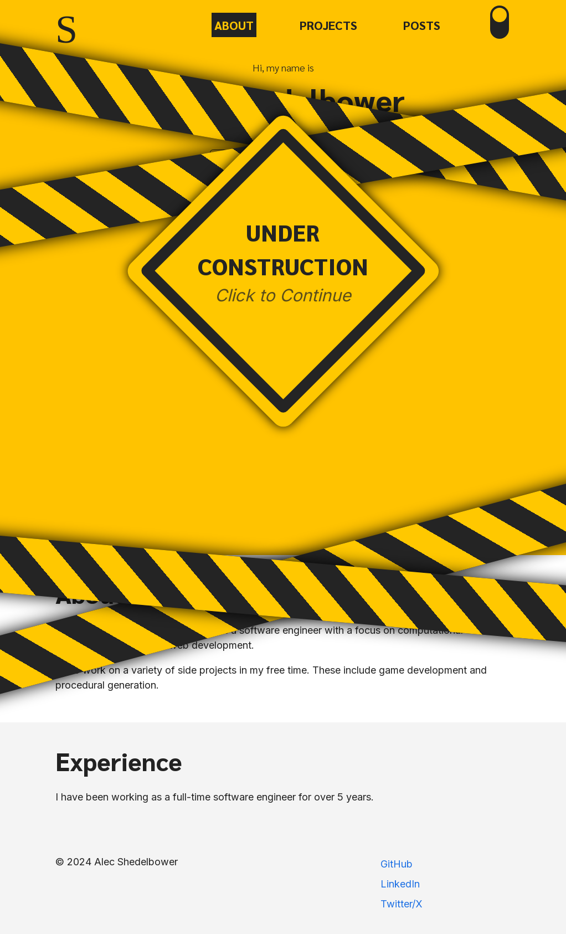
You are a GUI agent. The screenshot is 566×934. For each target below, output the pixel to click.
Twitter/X (401, 904)
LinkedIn (400, 884)
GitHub (396, 864)
